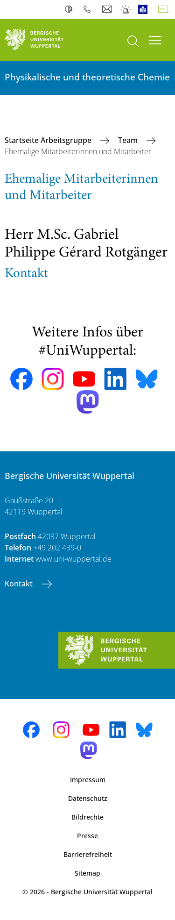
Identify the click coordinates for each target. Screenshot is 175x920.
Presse (87, 835)
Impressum (87, 779)
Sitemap (87, 873)
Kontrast (71, 9)
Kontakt (20, 583)
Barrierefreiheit (87, 854)
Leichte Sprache (145, 9)
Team (129, 140)
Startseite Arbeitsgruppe (49, 140)
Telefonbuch (89, 9)
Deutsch (165, 9)
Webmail (108, 9)
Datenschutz (87, 798)
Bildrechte (87, 817)
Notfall (126, 9)
